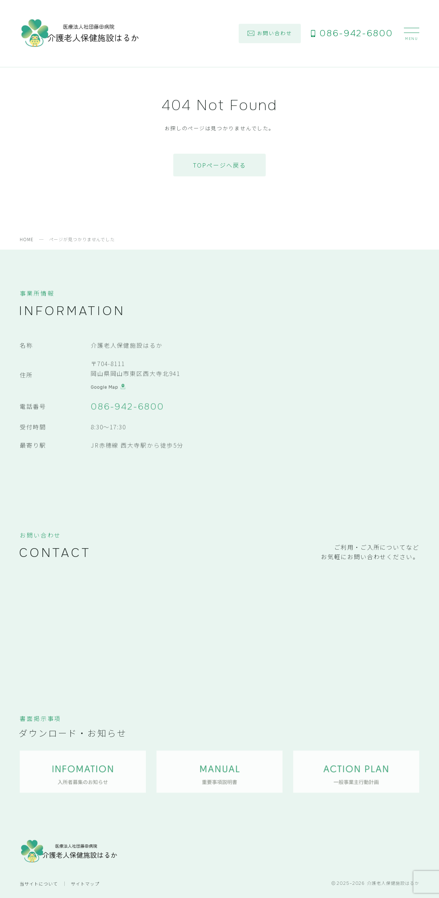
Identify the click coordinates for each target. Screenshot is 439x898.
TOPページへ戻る (219, 165)
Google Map (108, 388)
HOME (27, 239)
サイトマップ (85, 883)
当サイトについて (39, 883)
